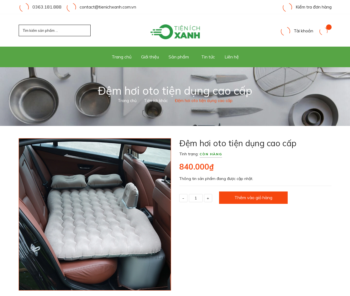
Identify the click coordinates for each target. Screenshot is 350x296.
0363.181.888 (46, 7)
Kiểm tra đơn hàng (307, 7)
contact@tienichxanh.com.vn (108, 7)
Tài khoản (296, 30)
